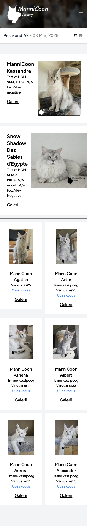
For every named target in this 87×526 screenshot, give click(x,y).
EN (81, 36)
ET (75, 36)
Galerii (13, 101)
